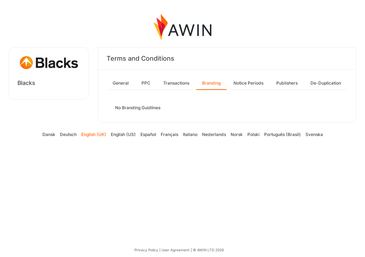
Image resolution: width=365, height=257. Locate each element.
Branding (211, 83)
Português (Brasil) (282, 134)
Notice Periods (248, 83)
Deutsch (68, 134)
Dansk (48, 134)
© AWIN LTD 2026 (208, 250)
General (121, 83)
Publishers (287, 83)
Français (169, 134)
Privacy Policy (146, 250)
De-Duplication (325, 83)
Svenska (314, 134)
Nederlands (214, 134)
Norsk (237, 134)
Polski (253, 134)
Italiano (190, 134)
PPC (146, 83)
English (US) (123, 134)
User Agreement (175, 250)
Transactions (176, 83)
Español (148, 134)
